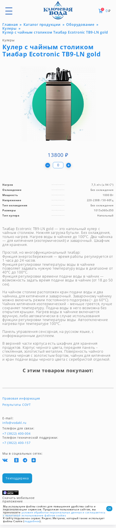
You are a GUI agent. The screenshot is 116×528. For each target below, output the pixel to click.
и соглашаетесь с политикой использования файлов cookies (54, 514)
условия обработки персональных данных (52, 512)
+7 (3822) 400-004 (10, 433)
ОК (109, 508)
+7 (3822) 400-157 (16, 443)
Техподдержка (17, 478)
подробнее (32, 521)
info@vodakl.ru (14, 423)
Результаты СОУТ (16, 404)
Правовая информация (21, 398)
